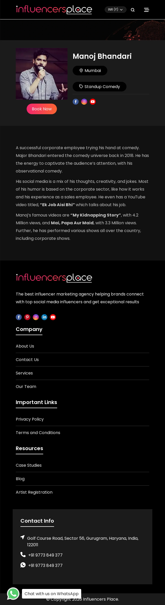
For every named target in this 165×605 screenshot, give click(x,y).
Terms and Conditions (38, 433)
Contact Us (27, 360)
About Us (25, 346)
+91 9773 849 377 (45, 555)
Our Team (26, 387)
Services (24, 373)
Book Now (42, 109)
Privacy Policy (30, 419)
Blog (20, 479)
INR (113, 9)
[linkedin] (44, 317)
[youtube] (53, 317)
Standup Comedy (99, 87)
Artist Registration (34, 492)
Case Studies (29, 465)
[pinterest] (27, 317)
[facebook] (19, 317)
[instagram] (36, 317)
